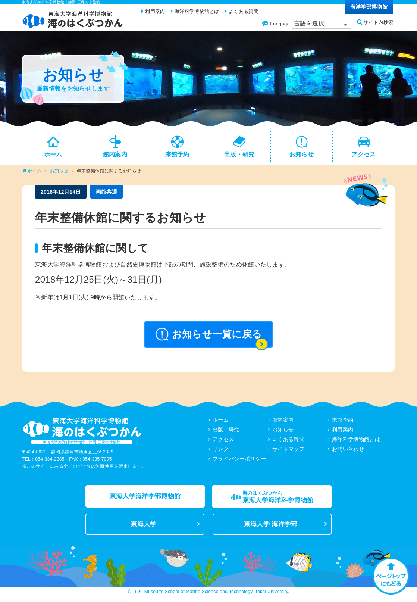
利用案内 (342, 433)
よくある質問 (288, 442)
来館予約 (342, 423)
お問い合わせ (348, 452)
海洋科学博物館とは (356, 442)
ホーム (34, 174)
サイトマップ (288, 452)
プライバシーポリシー (239, 462)
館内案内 (283, 423)
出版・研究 (226, 433)
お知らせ (59, 174)
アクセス (223, 442)
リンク (221, 452)
